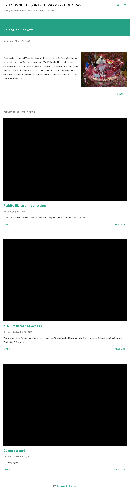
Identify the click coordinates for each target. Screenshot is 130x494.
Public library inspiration (24, 205)
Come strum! (14, 450)
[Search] (118, 5)
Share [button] (120, 94)
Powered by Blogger (65, 486)
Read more (121, 224)
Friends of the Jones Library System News (42, 5)
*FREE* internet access (22, 326)
